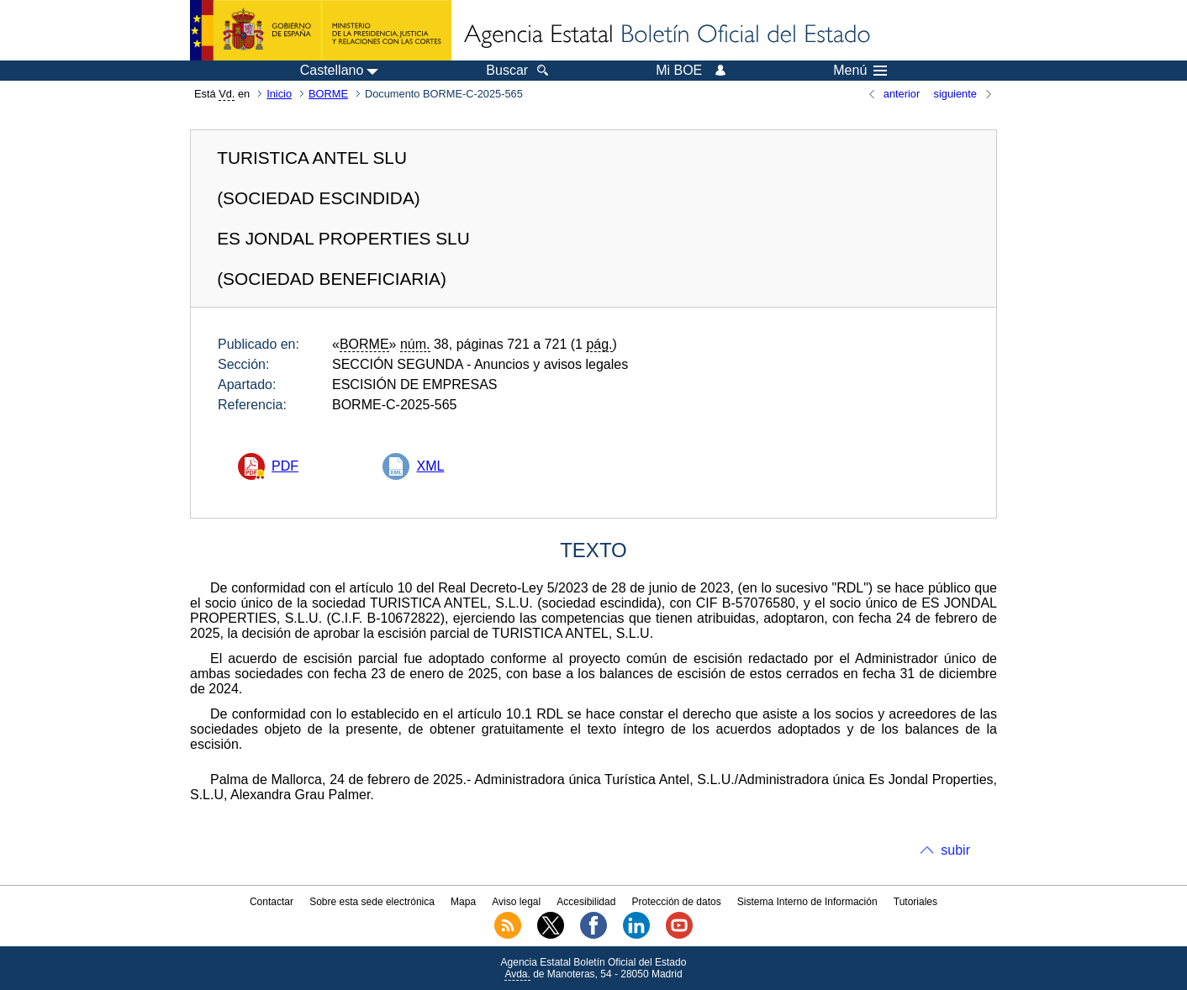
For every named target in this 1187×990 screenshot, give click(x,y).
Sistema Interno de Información (807, 902)
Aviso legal (516, 902)
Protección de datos (676, 902)
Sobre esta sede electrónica (372, 902)
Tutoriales (915, 902)
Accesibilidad (586, 902)
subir (955, 850)
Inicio (279, 93)
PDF (285, 466)
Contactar (271, 902)
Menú (860, 70)
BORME (328, 93)
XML (430, 466)
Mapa (463, 902)
